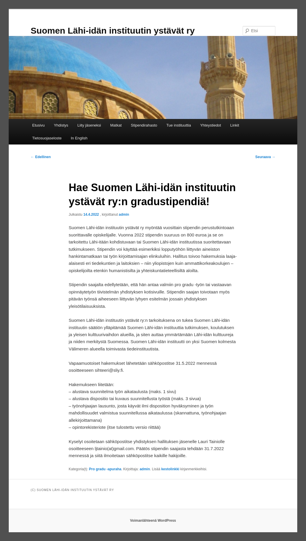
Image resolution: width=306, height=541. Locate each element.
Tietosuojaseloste (47, 138)
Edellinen (41, 157)
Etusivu (38, 125)
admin (124, 214)
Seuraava (265, 157)
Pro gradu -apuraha (105, 469)
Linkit (234, 125)
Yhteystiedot (210, 125)
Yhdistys (61, 125)
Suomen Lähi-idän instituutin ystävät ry (113, 30)
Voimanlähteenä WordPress (153, 520)
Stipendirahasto (144, 125)
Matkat (115, 125)
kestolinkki (170, 469)
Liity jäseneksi (89, 125)
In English (79, 138)
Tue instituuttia (178, 125)
